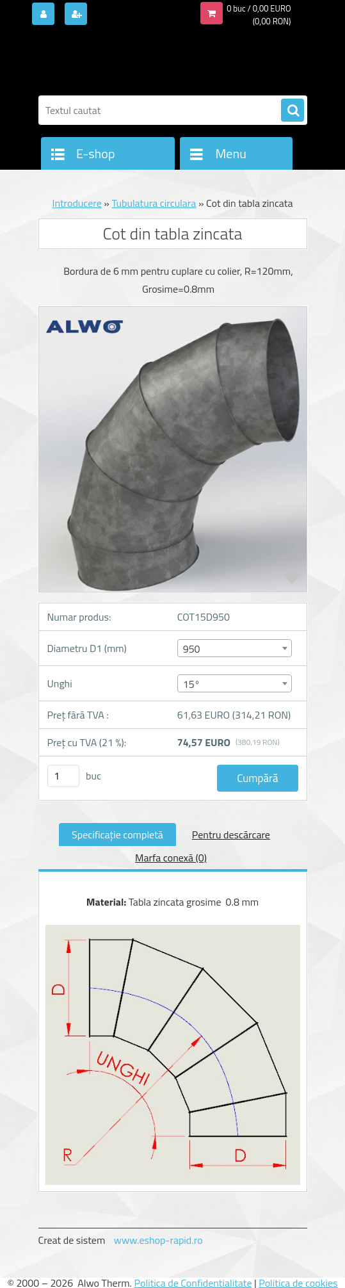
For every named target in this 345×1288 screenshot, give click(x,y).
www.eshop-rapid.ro (158, 1240)
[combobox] (234, 648)
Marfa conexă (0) (171, 857)
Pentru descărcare (231, 834)
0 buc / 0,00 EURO (259, 8)
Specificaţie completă (117, 834)
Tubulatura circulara (153, 203)
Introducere (76, 203)
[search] (292, 111)
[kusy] (63, 776)
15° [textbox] (191, 684)
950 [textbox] (191, 648)
